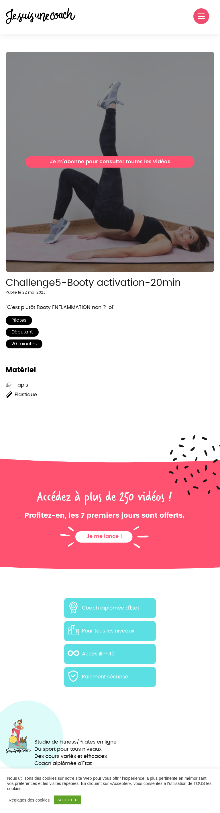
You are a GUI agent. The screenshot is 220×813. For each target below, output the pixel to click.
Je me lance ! (104, 536)
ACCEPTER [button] (67, 800)
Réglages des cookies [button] (29, 800)
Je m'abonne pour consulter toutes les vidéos (110, 161)
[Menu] (201, 16)
